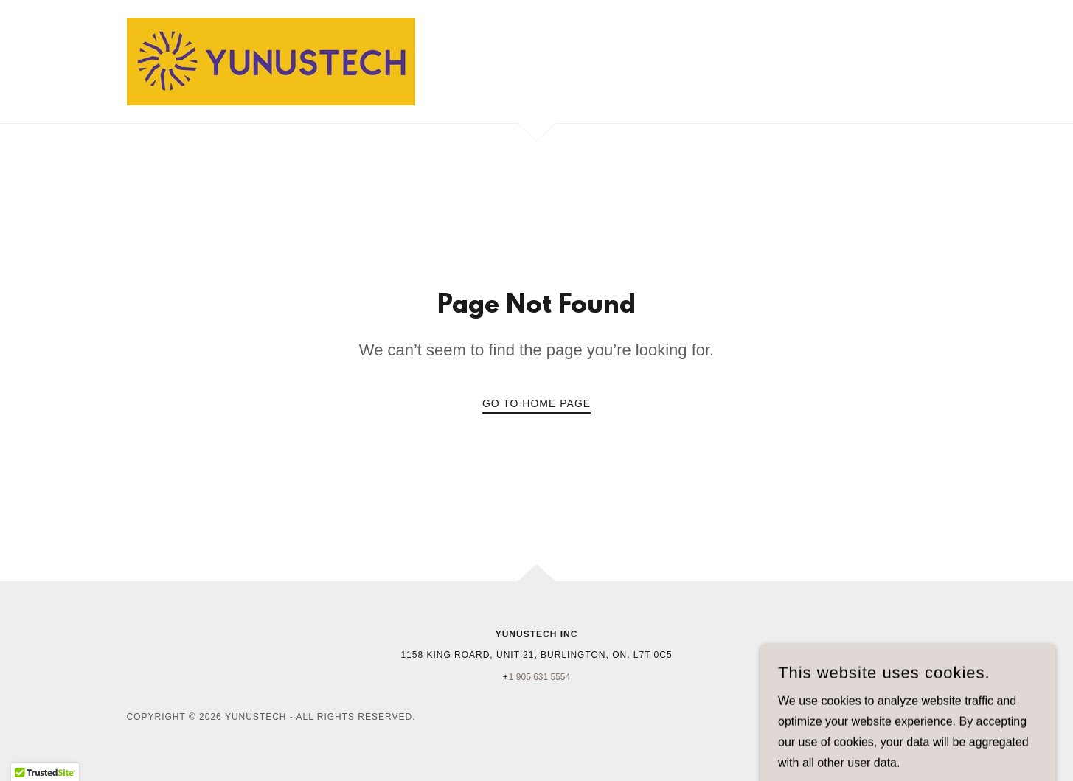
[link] (271, 61)
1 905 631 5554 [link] (539, 677)
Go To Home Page (536, 403)
